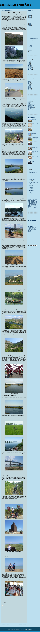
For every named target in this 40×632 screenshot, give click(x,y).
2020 (30, 17)
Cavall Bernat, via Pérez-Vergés (34, 133)
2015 (30, 23)
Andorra (29, 60)
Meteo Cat (29, 230)
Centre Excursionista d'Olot (31, 200)
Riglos (29, 102)
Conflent (29, 79)
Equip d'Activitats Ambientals (32, 229)
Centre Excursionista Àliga (15, 4)
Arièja (29, 63)
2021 (30, 16)
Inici (14, 624)
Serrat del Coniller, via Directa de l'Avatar (35, 138)
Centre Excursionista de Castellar (32, 201)
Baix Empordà (30, 67)
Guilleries (29, 85)
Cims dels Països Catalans (31, 228)
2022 (30, 15)
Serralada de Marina (31, 107)
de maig (31, 44)
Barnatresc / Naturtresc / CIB (32, 227)
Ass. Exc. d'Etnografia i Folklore (32, 198)
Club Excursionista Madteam (32, 208)
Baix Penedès (30, 69)
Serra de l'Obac (30, 106)
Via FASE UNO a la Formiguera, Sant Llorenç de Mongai (33, 179)
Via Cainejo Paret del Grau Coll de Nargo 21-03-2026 (33, 183)
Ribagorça (29, 100)
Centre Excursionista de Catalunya (32, 202)
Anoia (29, 61)
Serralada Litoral (30, 108)
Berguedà (29, 70)
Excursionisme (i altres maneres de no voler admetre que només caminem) (33, 172)
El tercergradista (31, 181)
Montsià (29, 90)
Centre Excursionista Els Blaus (32, 204)
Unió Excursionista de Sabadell (32, 217)
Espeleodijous (31, 175)
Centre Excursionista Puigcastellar (32, 206)
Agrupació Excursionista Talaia (32, 197)
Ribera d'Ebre (30, 101)
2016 (30, 22)
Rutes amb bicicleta (10, 600)
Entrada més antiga (22, 624)
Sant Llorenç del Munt (31, 105)
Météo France (30, 231)
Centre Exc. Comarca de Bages (32, 199)
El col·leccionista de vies (32, 178)
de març (31, 46)
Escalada (29, 81)
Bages (29, 64)
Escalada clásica (31, 190)
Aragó (29, 62)
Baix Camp (29, 65)
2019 (30, 18)
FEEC (29, 221)
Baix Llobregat (30, 68)
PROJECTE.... (31, 168)
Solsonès (29, 110)
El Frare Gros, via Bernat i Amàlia (34, 119)
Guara (29, 84)
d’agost (31, 40)
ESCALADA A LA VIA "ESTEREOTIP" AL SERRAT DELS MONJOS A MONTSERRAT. (32, 187)
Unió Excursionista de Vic (31, 218)
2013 (30, 25)
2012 (30, 50)
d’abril (31, 45)
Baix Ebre (29, 66)
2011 (30, 51)
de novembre (32, 27)
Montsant (29, 86)
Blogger (31, 629)
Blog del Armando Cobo (32, 185)
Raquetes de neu (30, 99)
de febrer (31, 47)
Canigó (29, 71)
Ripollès (29, 103)
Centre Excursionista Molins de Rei (32, 205)
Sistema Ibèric (30, 109)
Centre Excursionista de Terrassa (32, 203)
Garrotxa (29, 83)
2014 (30, 24)
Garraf (29, 82)
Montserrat (29, 89)
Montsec (29, 87)
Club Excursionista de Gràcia (32, 207)
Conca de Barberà (30, 78)
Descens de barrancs (31, 80)
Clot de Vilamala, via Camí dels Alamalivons (35, 147)
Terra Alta (29, 111)
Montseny (29, 88)
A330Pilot (23, 629)
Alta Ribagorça (30, 59)
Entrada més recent (5, 624)
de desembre (32, 26)
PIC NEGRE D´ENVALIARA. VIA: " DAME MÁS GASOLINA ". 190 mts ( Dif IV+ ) (33, 192)
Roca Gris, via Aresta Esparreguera (35, 142)
